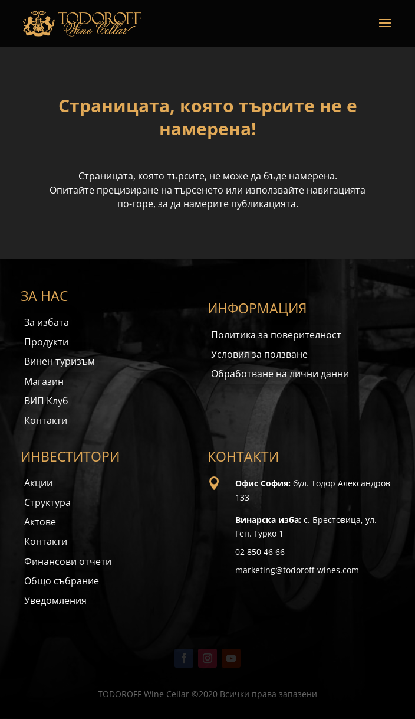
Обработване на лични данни (280, 373)
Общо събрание (61, 580)
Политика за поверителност (276, 334)
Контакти (45, 420)
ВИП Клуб (46, 400)
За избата (46, 322)
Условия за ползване (259, 354)
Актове (40, 521)
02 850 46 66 (260, 551)
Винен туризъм (59, 361)
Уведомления (55, 600)
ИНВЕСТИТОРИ (70, 456)
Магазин (44, 381)
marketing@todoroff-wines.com (297, 570)
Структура (47, 502)
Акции (38, 482)
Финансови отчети (67, 561)
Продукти (46, 341)
